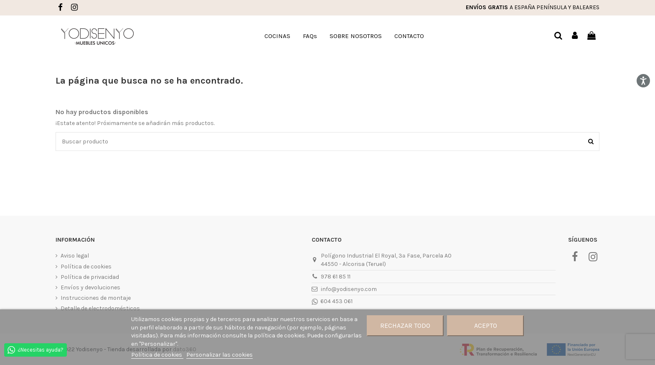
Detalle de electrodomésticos (100, 308)
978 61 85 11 (335, 276)
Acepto (485, 325)
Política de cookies (86, 266)
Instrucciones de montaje (96, 297)
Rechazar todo (405, 325)
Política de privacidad (90, 277)
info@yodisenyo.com (349, 289)
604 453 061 (336, 301)
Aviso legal (75, 255)
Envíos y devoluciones (90, 287)
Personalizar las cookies (219, 354)
